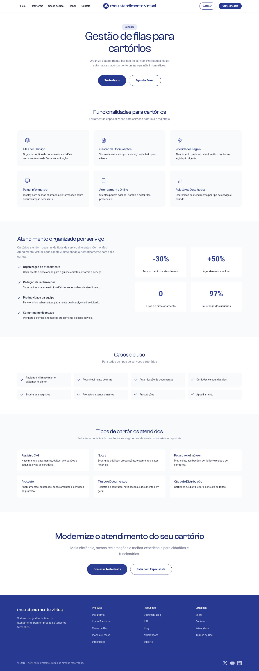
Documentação (152, 614)
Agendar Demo (144, 80)
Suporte (148, 641)
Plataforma (37, 6)
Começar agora (230, 6)
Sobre (199, 614)
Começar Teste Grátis (107, 570)
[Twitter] (225, 663)
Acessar (207, 6)
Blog (146, 628)
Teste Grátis (112, 80)
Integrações (98, 641)
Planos (72, 6)
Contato (85, 6)
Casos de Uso (56, 6)
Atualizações (151, 635)
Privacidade (202, 628)
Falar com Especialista (151, 570)
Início (22, 6)
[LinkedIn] (239, 663)
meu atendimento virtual (129, 6)
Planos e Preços (101, 635)
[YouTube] (232, 663)
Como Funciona (101, 621)
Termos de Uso (204, 635)
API (146, 621)
